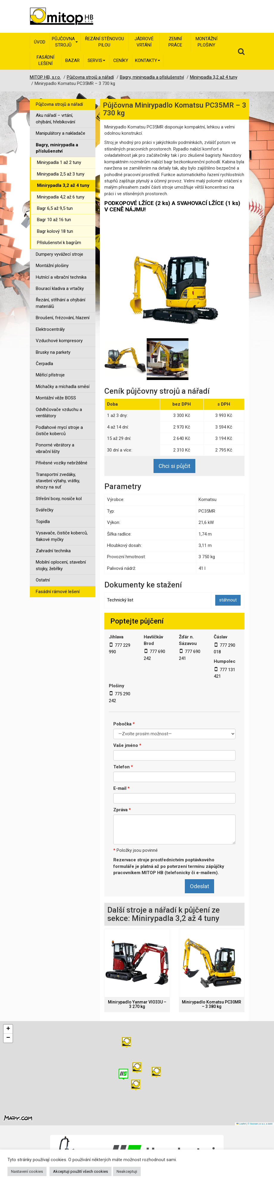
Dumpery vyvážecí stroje (59, 254)
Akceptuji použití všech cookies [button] (80, 1171)
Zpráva (122, 809)
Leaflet (241, 1123)
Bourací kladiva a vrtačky (60, 288)
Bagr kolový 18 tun (55, 231)
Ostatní (43, 580)
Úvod (39, 42)
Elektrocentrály (50, 329)
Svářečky (44, 510)
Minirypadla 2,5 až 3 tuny (60, 174)
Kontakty (147, 60)
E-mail (121, 788)
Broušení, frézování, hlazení (62, 317)
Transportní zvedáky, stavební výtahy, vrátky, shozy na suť (58, 481)
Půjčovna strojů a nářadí (59, 104)
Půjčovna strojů (65, 42)
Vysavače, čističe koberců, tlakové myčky (62, 536)
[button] (156, 1072)
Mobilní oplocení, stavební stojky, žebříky (61, 565)
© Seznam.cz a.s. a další (260, 1123)
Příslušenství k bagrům (59, 242)
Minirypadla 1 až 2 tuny (59, 162)
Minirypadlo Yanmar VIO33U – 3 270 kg (137, 1004)
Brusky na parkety (53, 352)
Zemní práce (175, 42)
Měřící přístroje (50, 375)
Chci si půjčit (174, 466)
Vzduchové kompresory (59, 340)
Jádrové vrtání (144, 42)
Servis (96, 60)
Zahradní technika (53, 550)
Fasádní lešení (45, 60)
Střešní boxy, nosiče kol (59, 498)
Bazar (72, 60)
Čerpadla (44, 363)
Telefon (123, 767)
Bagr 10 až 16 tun (54, 219)
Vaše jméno (127, 745)
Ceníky (120, 60)
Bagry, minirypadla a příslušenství (57, 148)
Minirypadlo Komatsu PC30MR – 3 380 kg (211, 1004)
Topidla (43, 521)
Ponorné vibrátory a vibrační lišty (55, 448)
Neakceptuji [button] (127, 1171)
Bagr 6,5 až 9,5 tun (55, 208)
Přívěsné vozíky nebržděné (61, 463)
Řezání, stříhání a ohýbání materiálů (60, 303)
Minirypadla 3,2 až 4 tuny (63, 185)
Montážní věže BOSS (56, 398)
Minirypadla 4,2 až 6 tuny (60, 197)
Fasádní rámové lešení (58, 591)
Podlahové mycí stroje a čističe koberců (59, 430)
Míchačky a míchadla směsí (62, 386)
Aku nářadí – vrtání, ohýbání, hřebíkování (55, 118)
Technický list (120, 600)
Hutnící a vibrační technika (61, 277)
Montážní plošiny (206, 42)
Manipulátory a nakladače (60, 133)
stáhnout (228, 600)
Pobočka (124, 724)
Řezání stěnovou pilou (104, 42)
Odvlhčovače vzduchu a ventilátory (59, 412)
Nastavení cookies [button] (27, 1171)
